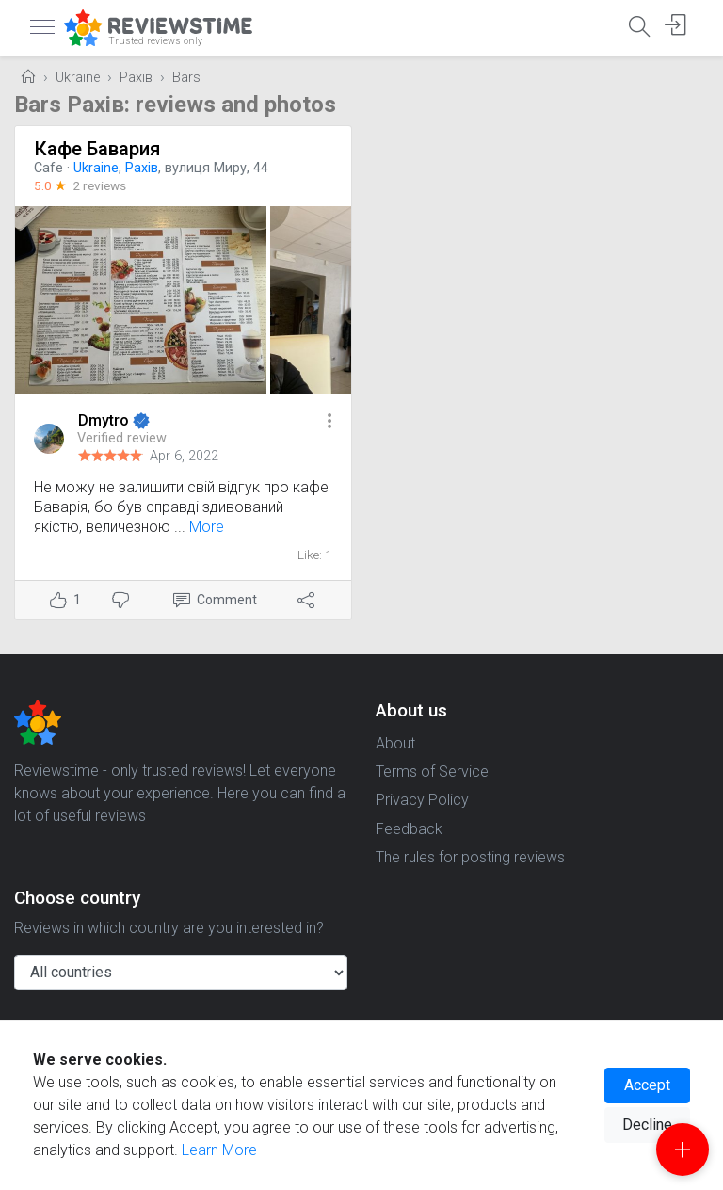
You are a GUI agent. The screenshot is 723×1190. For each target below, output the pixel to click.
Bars (186, 78)
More (206, 527)
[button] (329, 422)
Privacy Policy (422, 800)
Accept (647, 1085)
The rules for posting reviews (470, 857)
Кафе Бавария (97, 148)
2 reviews (99, 185)
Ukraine (78, 78)
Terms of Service (432, 771)
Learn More (219, 1150)
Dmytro (105, 420)
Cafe (48, 168)
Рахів (136, 78)
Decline (647, 1125)
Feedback (409, 829)
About (395, 743)
